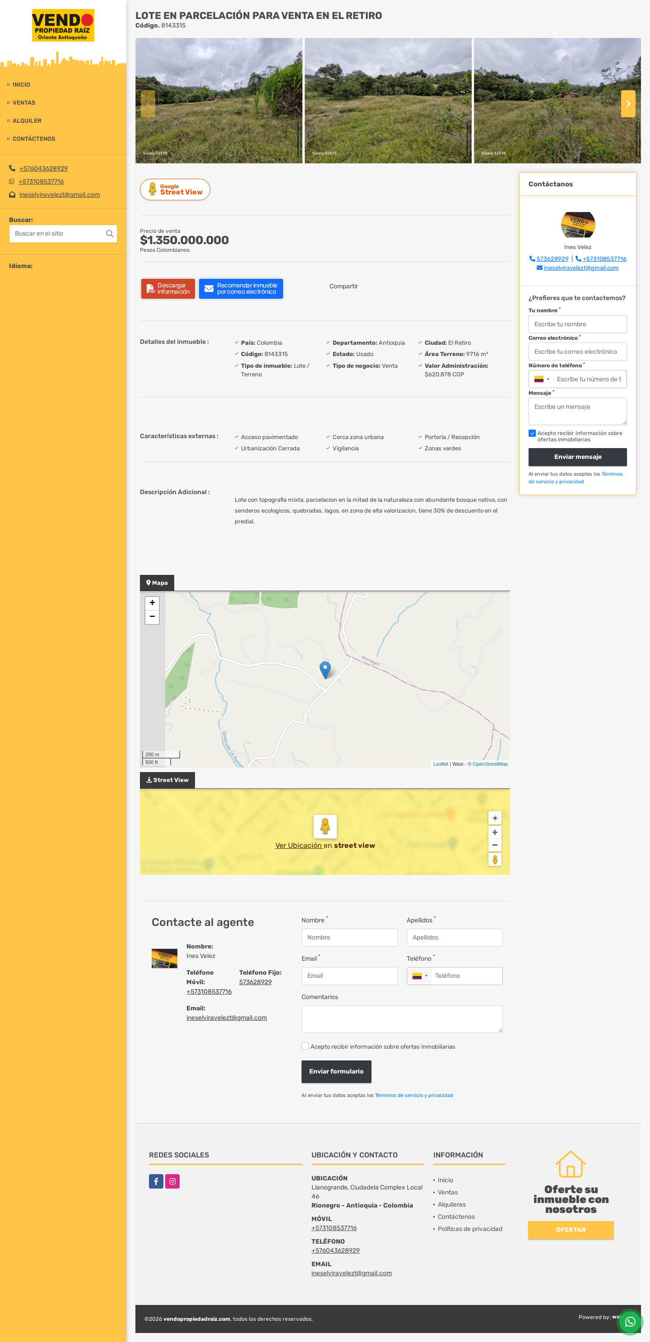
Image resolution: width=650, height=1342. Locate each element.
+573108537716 (41, 181)
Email (311, 958)
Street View (176, 189)
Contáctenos (34, 138)
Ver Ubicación (299, 845)
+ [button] (152, 604)
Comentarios (320, 997)
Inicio (21, 84)
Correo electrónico (555, 338)
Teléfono (421, 958)
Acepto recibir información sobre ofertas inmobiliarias (383, 1046)
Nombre (315, 920)
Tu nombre (545, 310)
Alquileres (452, 1204)
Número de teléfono (557, 365)
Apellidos (421, 920)
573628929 (255, 982)
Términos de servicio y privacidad (414, 1095)
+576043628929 (43, 168)
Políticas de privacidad (470, 1229)
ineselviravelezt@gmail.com (59, 195)
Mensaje (541, 393)
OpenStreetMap (490, 764)
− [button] (152, 617)
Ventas (24, 102)
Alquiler (27, 120)
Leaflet (440, 764)
